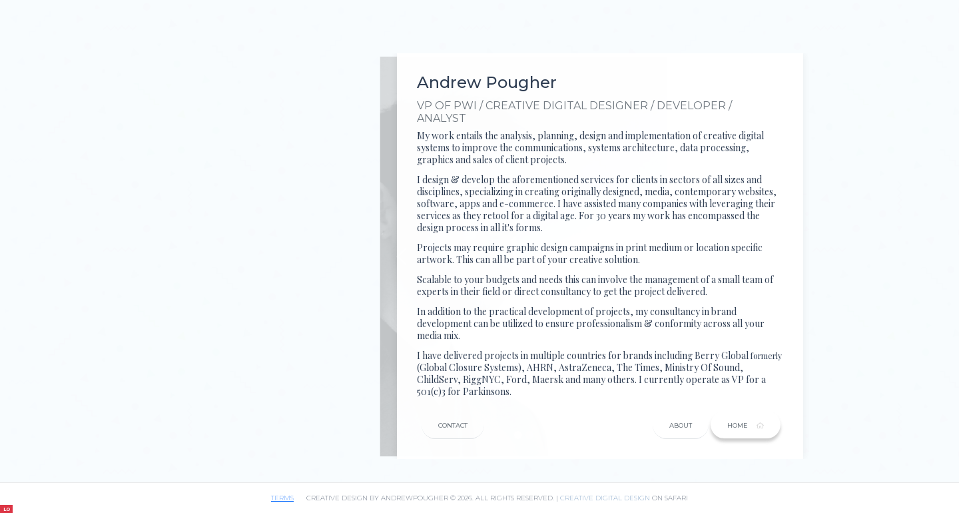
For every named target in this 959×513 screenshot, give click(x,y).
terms (282, 498)
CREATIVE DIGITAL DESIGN (605, 498)
